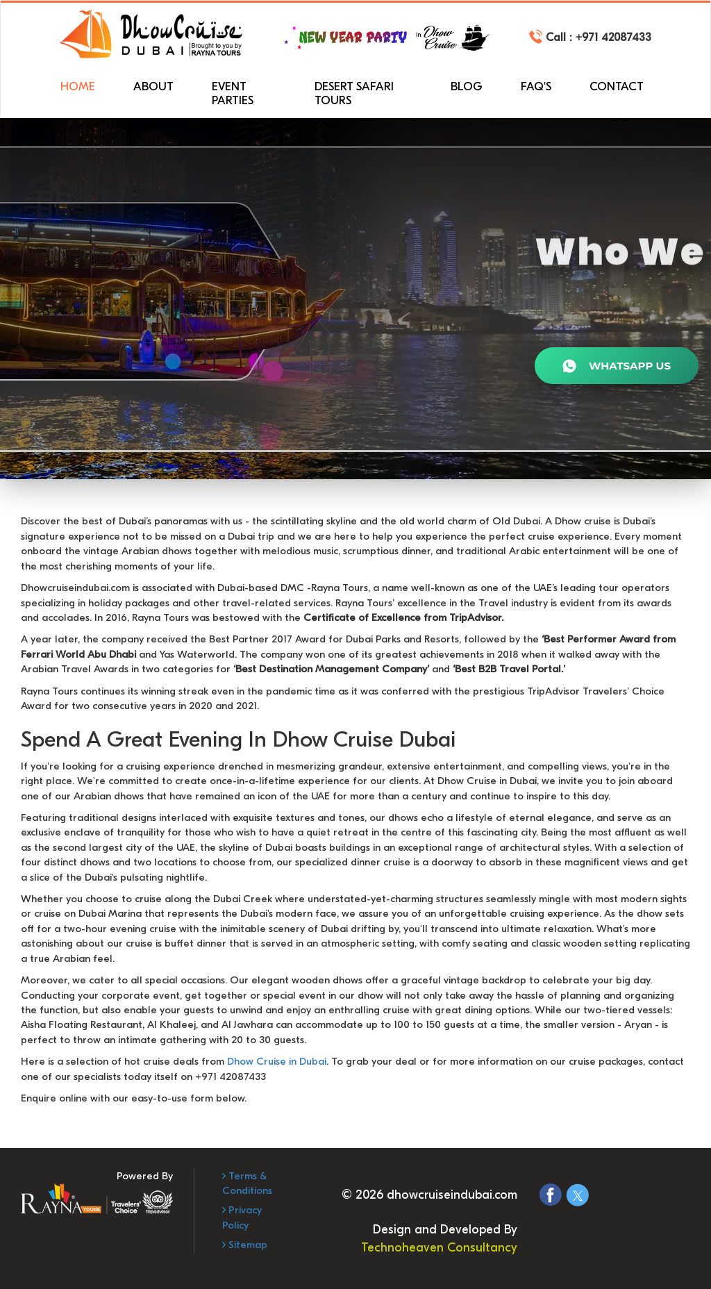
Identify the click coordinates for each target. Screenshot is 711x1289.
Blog (467, 86)
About (153, 86)
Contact (616, 86)
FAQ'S (536, 86)
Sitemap (246, 1244)
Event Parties (232, 93)
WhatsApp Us (616, 367)
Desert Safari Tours (354, 93)
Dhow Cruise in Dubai (276, 1061)
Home (77, 86)
